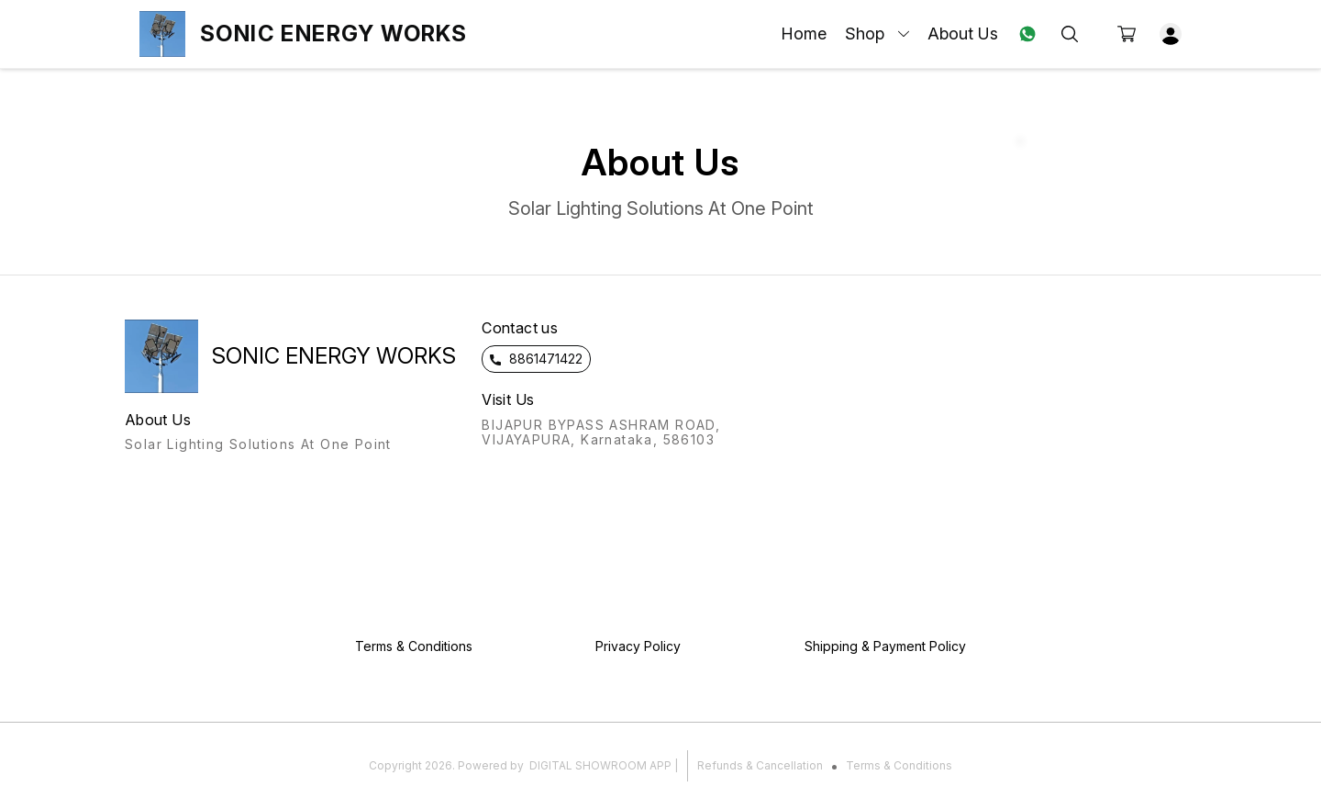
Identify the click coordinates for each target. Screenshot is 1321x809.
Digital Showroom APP (600, 765)
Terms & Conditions (899, 765)
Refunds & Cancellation (760, 765)
